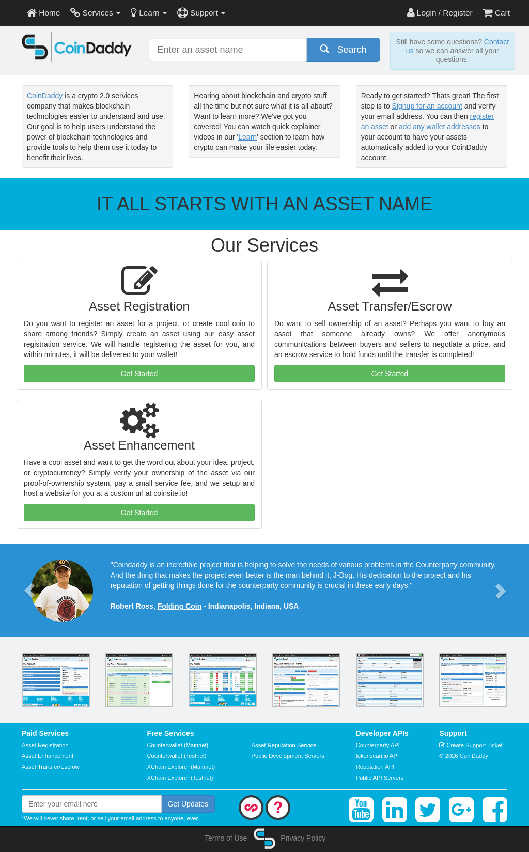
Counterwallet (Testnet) (177, 756)
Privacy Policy (303, 838)
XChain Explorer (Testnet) (180, 777)
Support (201, 12)
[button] (29, 591)
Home (43, 12)
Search (343, 49)
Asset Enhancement (47, 756)
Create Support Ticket (470, 745)
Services (95, 12)
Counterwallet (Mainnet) (178, 745)
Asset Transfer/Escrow (51, 767)
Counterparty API (378, 745)
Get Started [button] (139, 373)
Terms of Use (226, 838)
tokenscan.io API (377, 756)
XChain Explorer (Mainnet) (181, 767)
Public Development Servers (288, 756)
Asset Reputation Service (284, 745)
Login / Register (440, 12)
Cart (496, 12)
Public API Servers (380, 777)
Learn (149, 12)
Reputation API (375, 767)
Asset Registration (45, 745)
